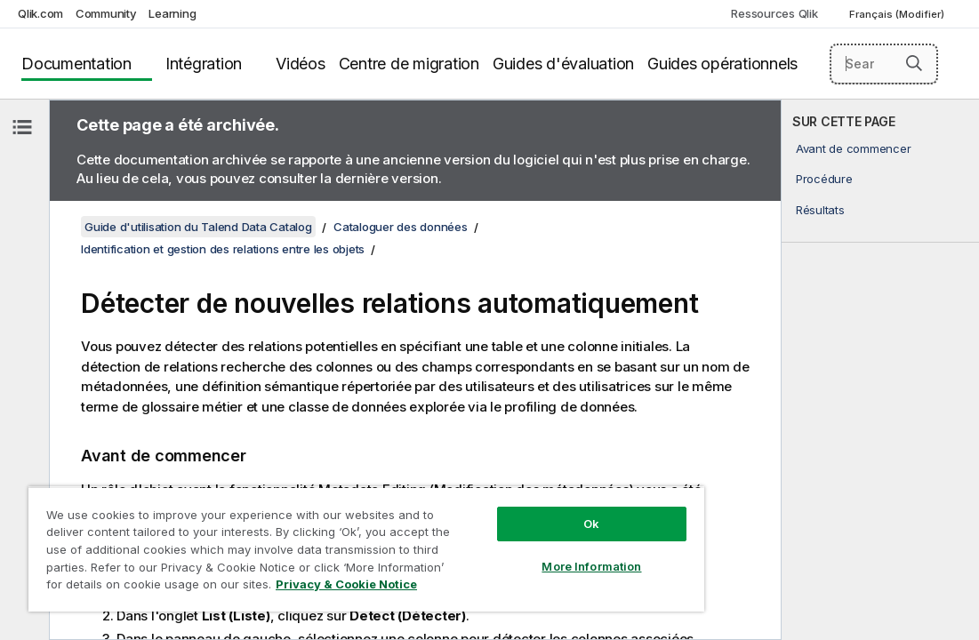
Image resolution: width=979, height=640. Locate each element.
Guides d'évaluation (563, 63)
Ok (501, 492)
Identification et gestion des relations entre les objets (223, 249)
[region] (312, 533)
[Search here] (883, 64)
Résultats (820, 210)
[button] (914, 63)
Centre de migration (409, 63)
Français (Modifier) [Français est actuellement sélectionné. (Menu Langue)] (898, 14)
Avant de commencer (853, 148)
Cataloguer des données (400, 227)
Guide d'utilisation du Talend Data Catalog (198, 227)
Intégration (203, 63)
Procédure (824, 179)
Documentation (76, 63)
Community (106, 13)
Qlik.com (40, 13)
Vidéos (300, 63)
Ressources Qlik (774, 13)
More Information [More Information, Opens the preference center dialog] (500, 535)
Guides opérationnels (722, 63)
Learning (172, 13)
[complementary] (880, 370)
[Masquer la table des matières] (22, 127)
